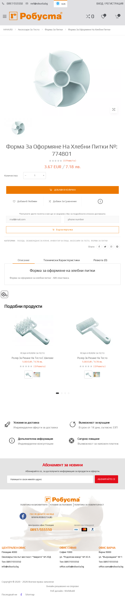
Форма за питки (54, 29)
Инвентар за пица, (60, 241)
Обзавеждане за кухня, (38, 241)
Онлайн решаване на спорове (62, 586)
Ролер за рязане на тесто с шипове (32, 357)
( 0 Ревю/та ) (69, 161)
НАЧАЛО (8, 29)
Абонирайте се (106, 479)
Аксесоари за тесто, (80, 241)
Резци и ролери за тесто (32, 353)
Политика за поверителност (89, 505)
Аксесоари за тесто (28, 29)
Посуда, (21, 241)
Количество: (11, 175)
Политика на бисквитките (34, 505)
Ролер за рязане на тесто (92, 357)
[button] (92, 16)
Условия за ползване (61, 505)
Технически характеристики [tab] (61, 260)
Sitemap (29, 594)
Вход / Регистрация (109, 3)
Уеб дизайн (56, 590)
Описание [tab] (23, 260)
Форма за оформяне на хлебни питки (89, 29)
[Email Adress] (50, 479)
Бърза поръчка (64, 229)
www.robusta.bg (41, 517)
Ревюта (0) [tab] (100, 260)
